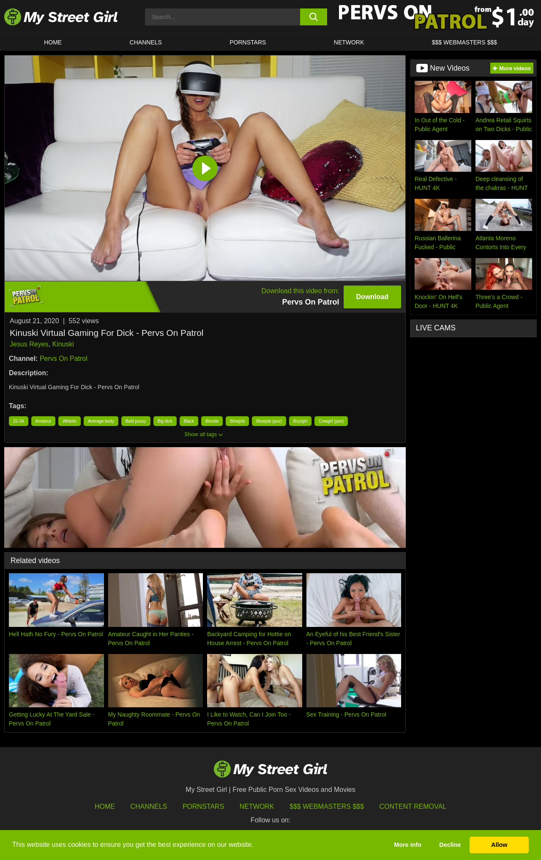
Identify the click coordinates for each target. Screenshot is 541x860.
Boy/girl (300, 421)
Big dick (165, 421)
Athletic (70, 421)
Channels (148, 806)
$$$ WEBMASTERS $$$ (464, 42)
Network (349, 42)
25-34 (18, 421)
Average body (101, 421)
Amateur (44, 421)
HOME (53, 42)
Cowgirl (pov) (331, 421)
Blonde (212, 421)
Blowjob (237, 421)
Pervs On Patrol (63, 358)
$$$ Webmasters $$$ (327, 806)
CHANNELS (146, 42)
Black (189, 421)
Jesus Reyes (29, 344)
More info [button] (407, 844)
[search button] (314, 16)
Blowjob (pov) (269, 421)
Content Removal (413, 806)
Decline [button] (450, 844)
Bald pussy (136, 421)
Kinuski (63, 344)
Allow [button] (499, 844)
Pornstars (248, 42)
